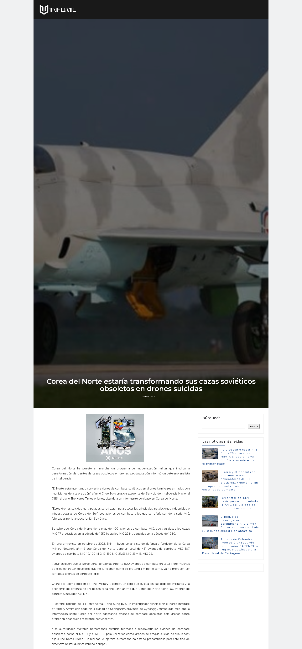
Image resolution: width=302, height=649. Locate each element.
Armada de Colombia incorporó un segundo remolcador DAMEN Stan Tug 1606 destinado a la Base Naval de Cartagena (230, 546)
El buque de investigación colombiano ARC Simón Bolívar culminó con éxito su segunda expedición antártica (230, 523)
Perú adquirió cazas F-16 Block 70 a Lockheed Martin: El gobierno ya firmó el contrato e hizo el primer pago (230, 456)
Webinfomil (148, 396)
